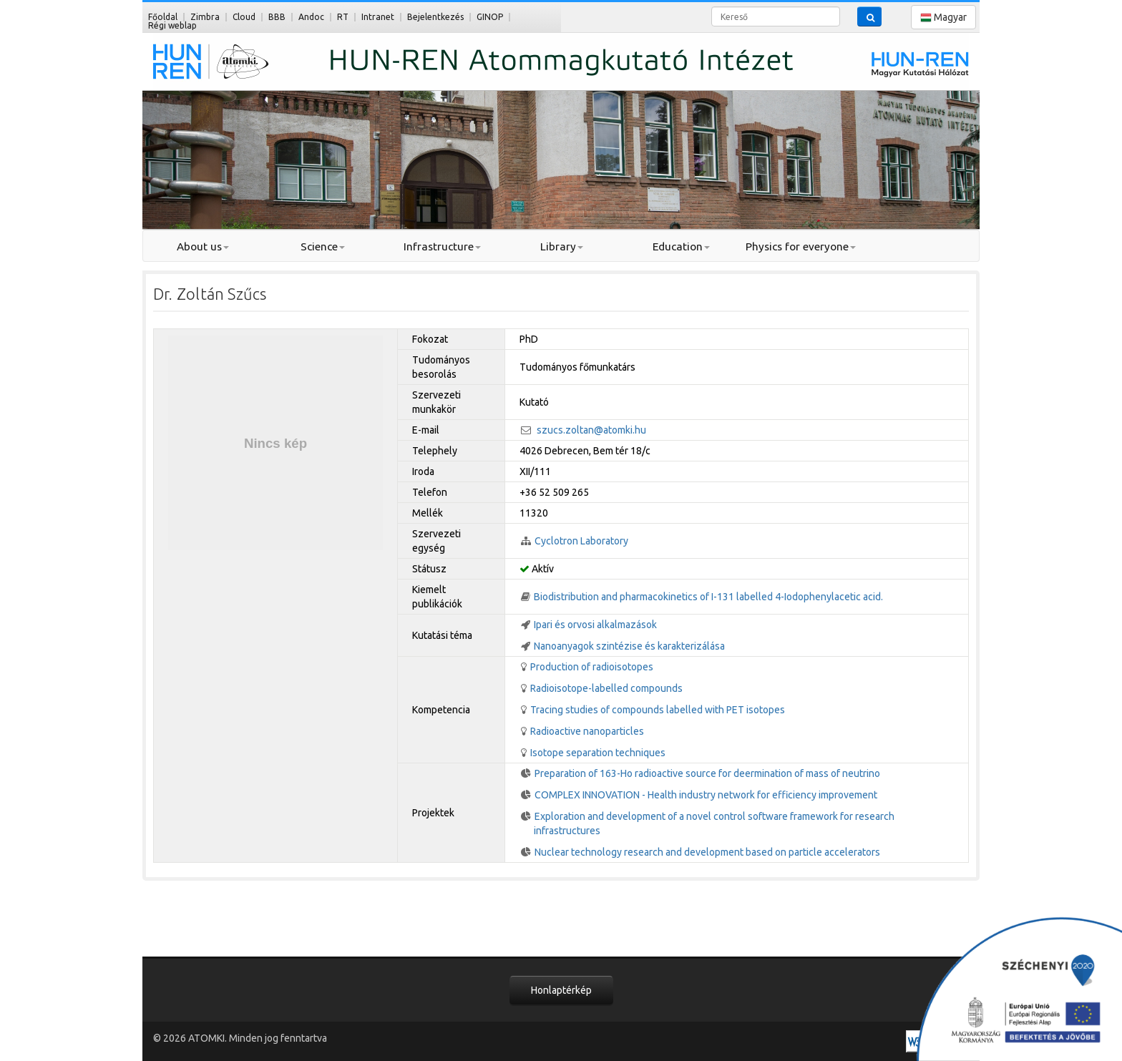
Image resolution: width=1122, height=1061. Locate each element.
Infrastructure (442, 246)
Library (561, 246)
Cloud (244, 16)
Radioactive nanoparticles (587, 731)
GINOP (490, 16)
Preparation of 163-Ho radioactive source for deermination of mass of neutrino (707, 773)
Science (323, 246)
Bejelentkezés (435, 16)
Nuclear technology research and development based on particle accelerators (707, 852)
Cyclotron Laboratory (581, 541)
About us (203, 246)
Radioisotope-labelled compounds (606, 688)
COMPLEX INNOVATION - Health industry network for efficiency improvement (706, 795)
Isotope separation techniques (597, 752)
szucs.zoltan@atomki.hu (591, 430)
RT (342, 16)
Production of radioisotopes (591, 667)
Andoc (311, 16)
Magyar (943, 17)
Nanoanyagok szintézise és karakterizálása (629, 646)
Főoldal (162, 16)
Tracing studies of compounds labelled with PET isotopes (657, 709)
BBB (277, 16)
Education (681, 246)
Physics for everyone (801, 246)
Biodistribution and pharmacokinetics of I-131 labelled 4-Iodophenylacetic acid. (708, 596)
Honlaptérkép (561, 990)
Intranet (377, 16)
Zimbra (205, 16)
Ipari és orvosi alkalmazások (595, 624)
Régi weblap (172, 25)
